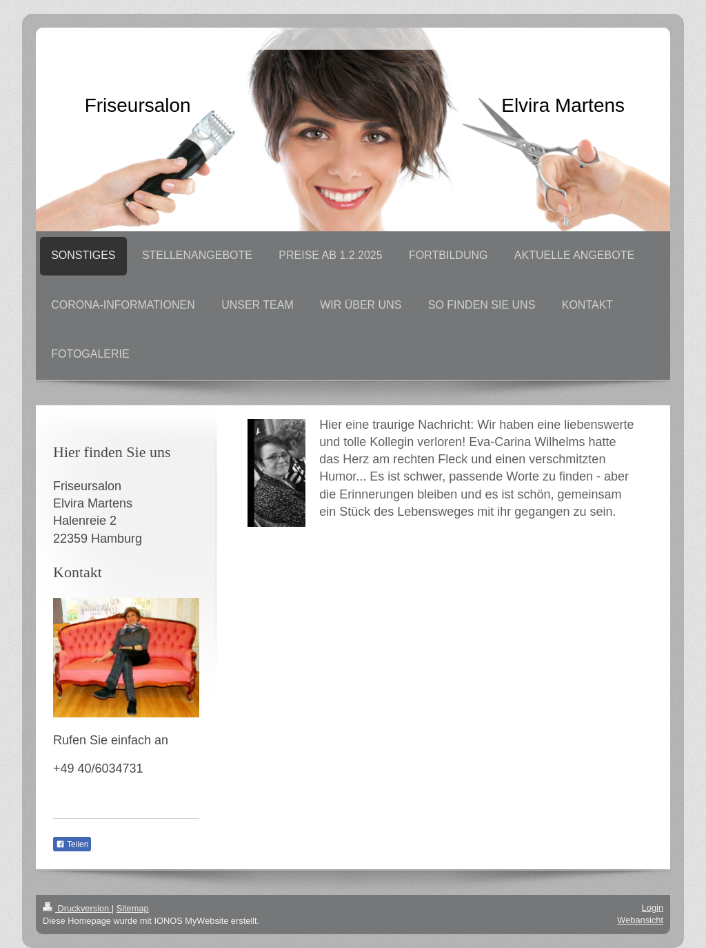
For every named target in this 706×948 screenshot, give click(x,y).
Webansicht (640, 920)
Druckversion (77, 908)
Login (652, 907)
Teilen (72, 844)
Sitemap (133, 908)
